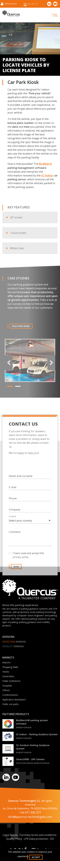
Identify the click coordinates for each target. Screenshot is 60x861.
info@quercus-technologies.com (30, 817)
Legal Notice (10, 835)
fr (33, 3)
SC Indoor (47, 175)
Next (51, 366)
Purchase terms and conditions (37, 835)
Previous (9, 366)
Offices (6, 690)
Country (12, 520)
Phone (13, 502)
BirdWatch (45, 164)
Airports (6, 662)
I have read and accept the (28, 559)
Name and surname (20, 480)
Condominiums (10, 694)
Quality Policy (14, 839)
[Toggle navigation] (52, 15)
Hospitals (7, 685)
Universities (8, 676)
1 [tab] (8, 391)
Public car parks (10, 704)
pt (36, 3)
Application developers (14, 699)
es (29, 3)
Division (14, 641)
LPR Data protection (36, 839)
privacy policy (21, 561)
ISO (52, 839)
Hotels (5, 671)
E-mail (12, 491)
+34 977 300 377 (30, 812)
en (25, 3)
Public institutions (11, 680)
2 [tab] (16, 391)
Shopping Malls (10, 667)
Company (14, 513)
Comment (14, 536)
